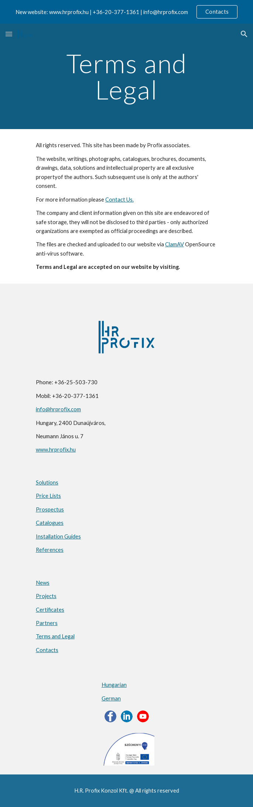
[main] (126, 76)
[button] (9, 34)
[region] (126, 12)
